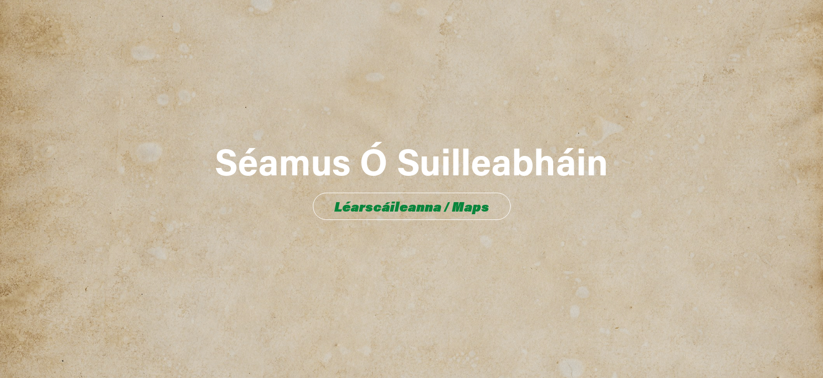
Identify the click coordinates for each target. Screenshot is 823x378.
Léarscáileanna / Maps (411, 206)
